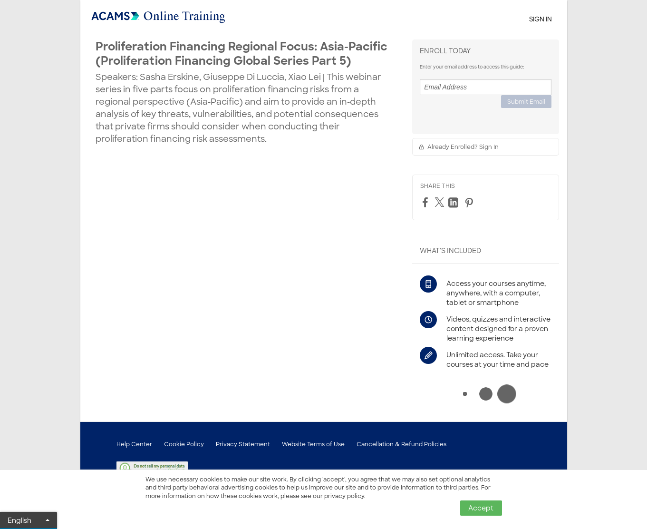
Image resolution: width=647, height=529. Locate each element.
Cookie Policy (184, 444)
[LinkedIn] (454, 202)
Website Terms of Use (313, 444)
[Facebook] (426, 202)
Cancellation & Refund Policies (401, 444)
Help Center (134, 444)
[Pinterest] (470, 202)
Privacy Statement (243, 444)
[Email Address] (485, 87)
